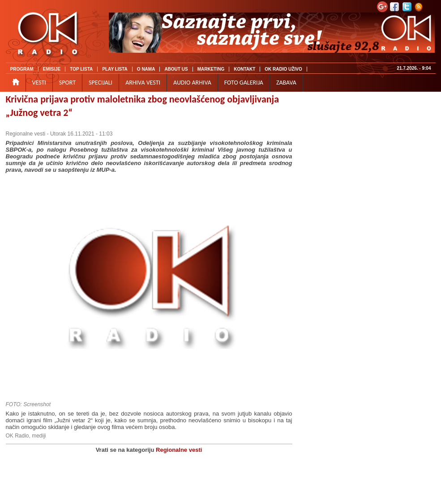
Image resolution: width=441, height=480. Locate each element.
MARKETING (211, 69)
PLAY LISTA (115, 69)
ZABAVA (286, 82)
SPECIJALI (100, 82)
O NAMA (146, 69)
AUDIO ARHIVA (192, 82)
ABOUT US (176, 69)
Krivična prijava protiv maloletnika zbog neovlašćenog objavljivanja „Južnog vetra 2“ (142, 106)
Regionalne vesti (26, 134)
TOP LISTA (81, 69)
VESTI (39, 82)
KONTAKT (244, 69)
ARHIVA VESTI (142, 82)
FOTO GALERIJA (243, 82)
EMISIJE (51, 69)
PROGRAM (22, 69)
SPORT (67, 82)
